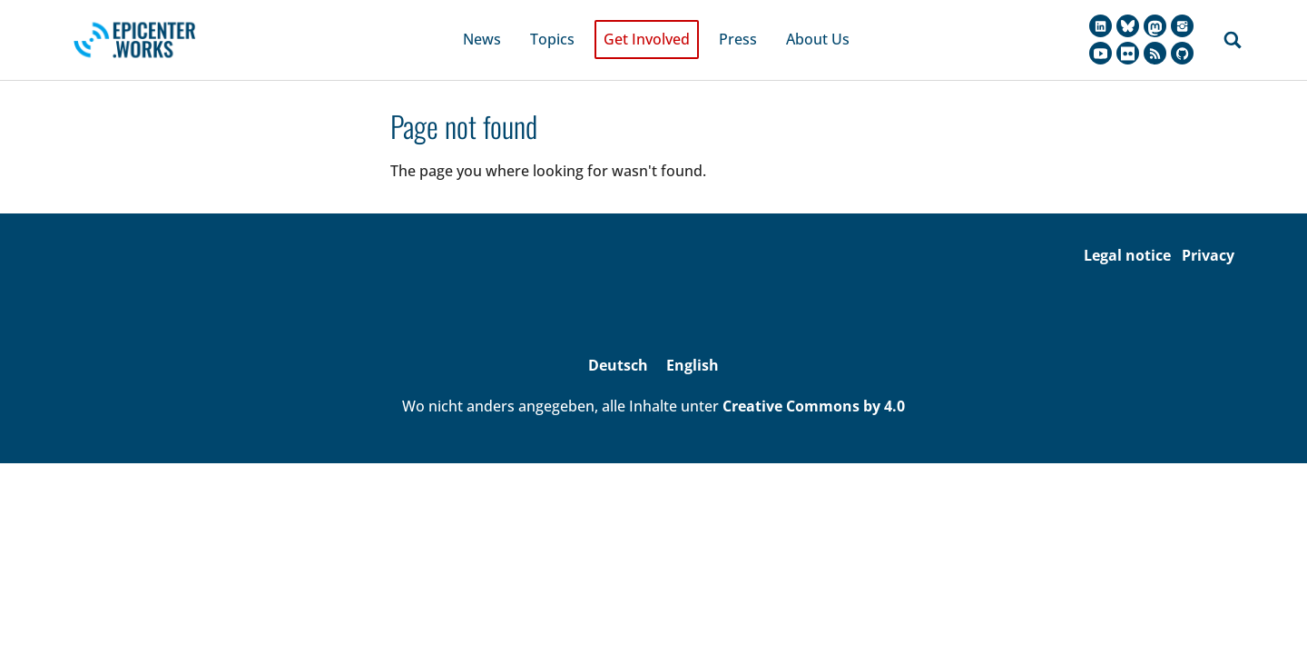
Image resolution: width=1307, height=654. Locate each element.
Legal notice (1127, 230)
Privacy (1208, 230)
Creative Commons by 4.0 (813, 381)
